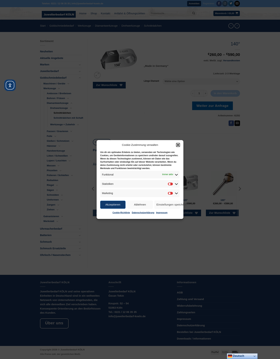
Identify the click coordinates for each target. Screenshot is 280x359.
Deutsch (236, 356)
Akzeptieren (112, 204)
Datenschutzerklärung (143, 212)
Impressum (162, 212)
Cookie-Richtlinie (121, 212)
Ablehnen (140, 204)
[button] (178, 145)
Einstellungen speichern (168, 204)
